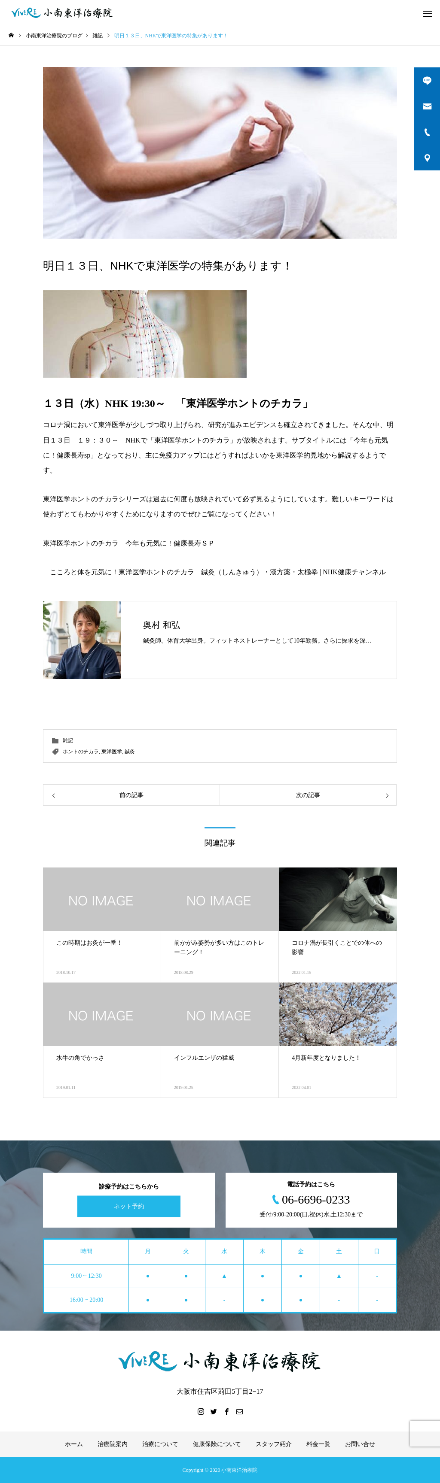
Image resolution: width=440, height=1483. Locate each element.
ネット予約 (129, 1206)
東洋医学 (111, 752)
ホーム (74, 1444)
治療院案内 (113, 1444)
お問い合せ (360, 1444)
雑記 (68, 740)
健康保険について (217, 1444)
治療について (160, 1444)
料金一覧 (318, 1444)
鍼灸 (130, 752)
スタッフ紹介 (274, 1444)
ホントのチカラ (81, 752)
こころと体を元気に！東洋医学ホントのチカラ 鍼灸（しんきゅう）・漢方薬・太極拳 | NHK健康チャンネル (218, 572)
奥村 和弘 (161, 625)
